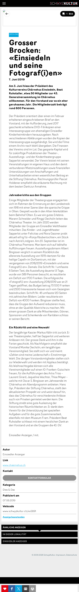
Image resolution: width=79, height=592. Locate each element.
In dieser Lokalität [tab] (14, 534)
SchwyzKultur (64, 3)
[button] (4, 3)
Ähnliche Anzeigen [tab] (14, 527)
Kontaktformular (39, 478)
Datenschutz (71, 555)
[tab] (39, 541)
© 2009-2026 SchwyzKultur (43, 555)
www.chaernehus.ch (14, 465)
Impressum (60, 555)
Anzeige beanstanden (14, 517)
